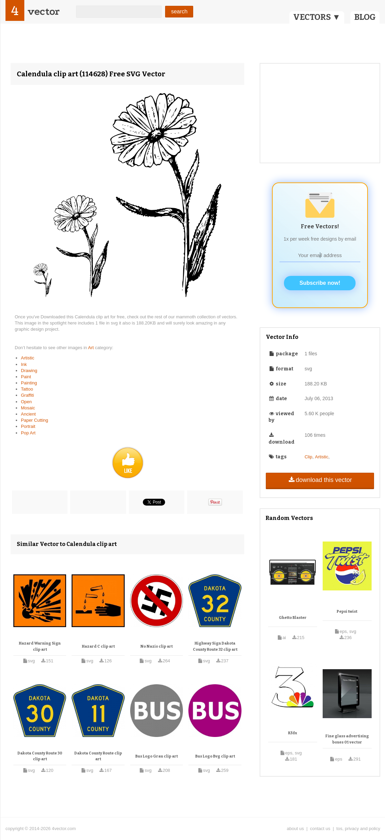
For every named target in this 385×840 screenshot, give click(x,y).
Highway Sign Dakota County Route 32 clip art (215, 646)
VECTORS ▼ (316, 17)
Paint (26, 376)
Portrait (28, 426)
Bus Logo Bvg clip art (215, 756)
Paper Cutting (34, 420)
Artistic (27, 357)
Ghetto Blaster (293, 617)
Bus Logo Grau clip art (156, 756)
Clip (308, 456)
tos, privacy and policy (358, 828)
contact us (320, 828)
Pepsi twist (347, 611)
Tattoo (27, 389)
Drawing (29, 370)
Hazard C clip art (98, 646)
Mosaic (28, 407)
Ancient (28, 414)
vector (43, 11)
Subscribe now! (319, 283)
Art (91, 347)
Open (26, 401)
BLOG (365, 17)
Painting (29, 382)
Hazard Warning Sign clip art (40, 646)
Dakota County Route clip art (98, 756)
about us (295, 828)
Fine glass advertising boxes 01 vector (347, 739)
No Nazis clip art (156, 646)
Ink (24, 364)
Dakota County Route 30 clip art (39, 756)
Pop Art (28, 432)
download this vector (320, 479)
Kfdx (292, 733)
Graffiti (27, 395)
